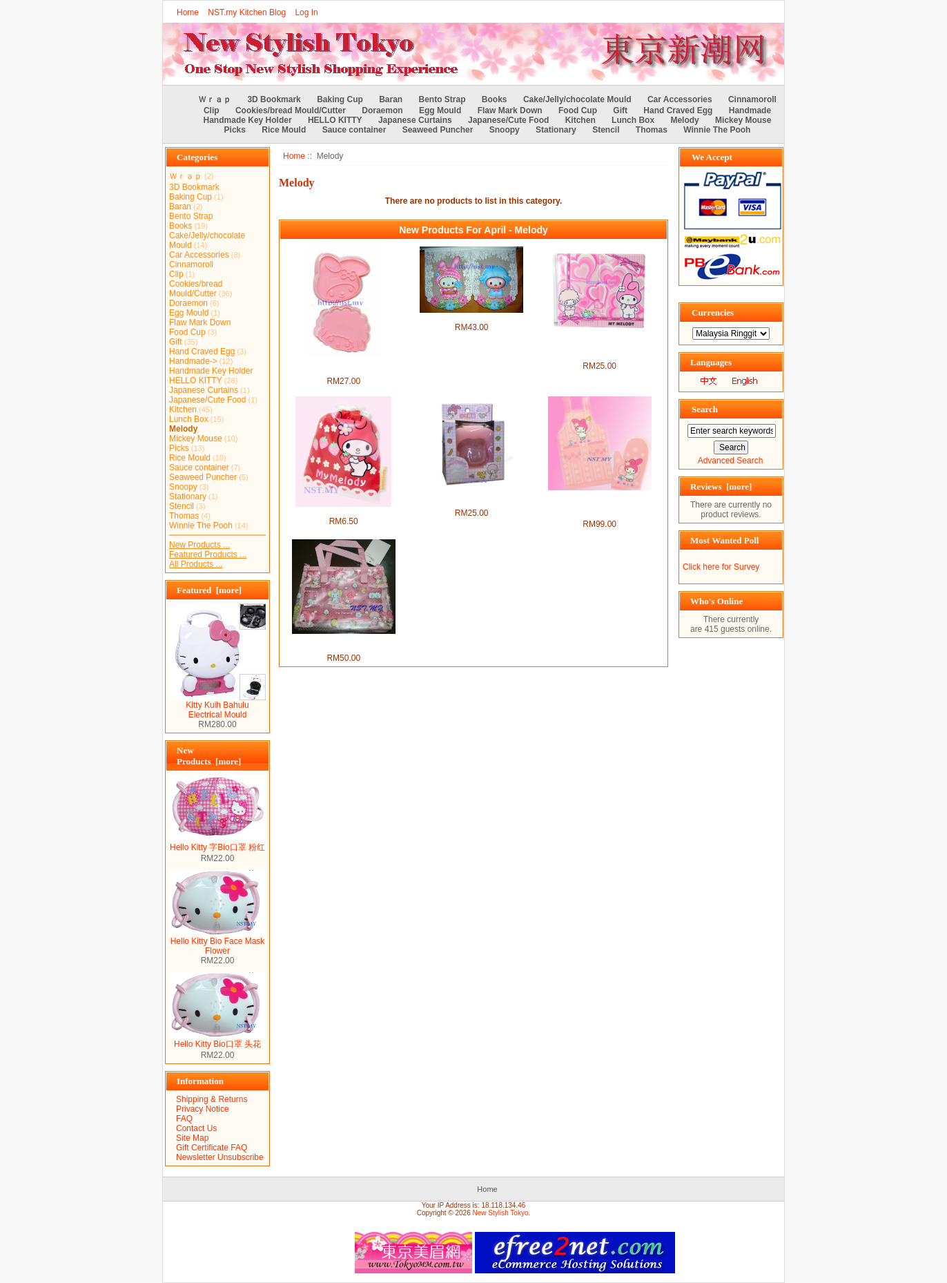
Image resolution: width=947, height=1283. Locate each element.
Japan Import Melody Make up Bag (343, 643)
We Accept (712, 157)
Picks (235, 130)
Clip (211, 110)
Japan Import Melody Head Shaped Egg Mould (472, 498)
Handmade (750, 110)
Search (705, 409)
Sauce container (354, 130)
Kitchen (580, 120)
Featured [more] (209, 590)
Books (494, 99)
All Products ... (195, 564)
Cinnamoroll (752, 99)
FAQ (184, 1118)
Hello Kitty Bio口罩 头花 (217, 1040)
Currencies (713, 312)
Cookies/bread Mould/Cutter (290, 110)
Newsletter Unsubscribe (220, 1157)
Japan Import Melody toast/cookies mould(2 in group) (344, 366)
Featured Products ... (207, 554)
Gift (620, 110)
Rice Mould (284, 130)
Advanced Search (730, 460)
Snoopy (504, 130)
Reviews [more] (721, 486)
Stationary (556, 130)
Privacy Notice (202, 1109)
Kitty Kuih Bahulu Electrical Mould (217, 706)
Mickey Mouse (743, 120)
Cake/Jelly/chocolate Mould (577, 99)
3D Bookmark (273, 99)
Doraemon (382, 110)
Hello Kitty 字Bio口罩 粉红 (217, 843)
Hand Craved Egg (677, 110)
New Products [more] (209, 755)
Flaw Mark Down (510, 110)
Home (188, 12)
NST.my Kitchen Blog (247, 12)
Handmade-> (193, 361)
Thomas (651, 130)
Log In (306, 12)
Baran (390, 99)
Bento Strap (442, 99)
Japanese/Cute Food (508, 120)
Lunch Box (633, 120)
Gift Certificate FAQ (211, 1147)
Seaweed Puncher (438, 130)
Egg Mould (440, 110)
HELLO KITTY (335, 120)
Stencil (605, 130)
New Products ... (199, 545)
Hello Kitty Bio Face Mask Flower (217, 942)
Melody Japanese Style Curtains (471, 317)
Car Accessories (679, 99)
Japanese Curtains (415, 120)
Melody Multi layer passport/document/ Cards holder (599, 346)
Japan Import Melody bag (343, 512)
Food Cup (577, 110)
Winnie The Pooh (716, 130)
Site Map (192, 1138)
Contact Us (196, 1128)
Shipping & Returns (211, 1099)
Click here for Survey (721, 567)
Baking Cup (340, 99)
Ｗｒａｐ (214, 99)
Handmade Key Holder (248, 120)
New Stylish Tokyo (501, 1213)
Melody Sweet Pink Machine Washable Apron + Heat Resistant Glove (599, 504)
